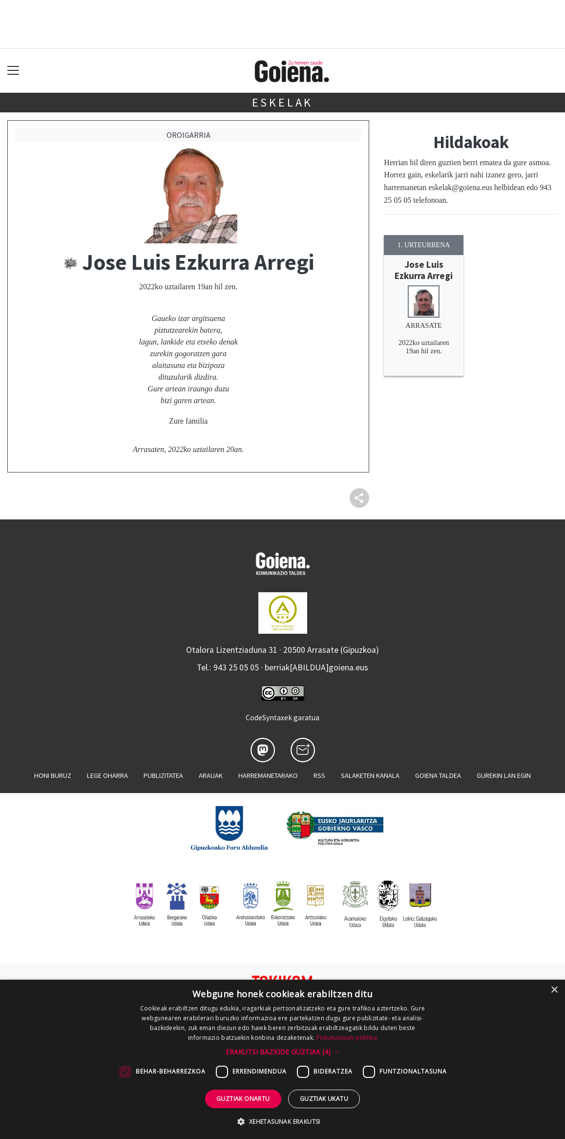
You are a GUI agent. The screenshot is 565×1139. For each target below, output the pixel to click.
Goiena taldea (438, 775)
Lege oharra (107, 775)
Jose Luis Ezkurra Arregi (424, 269)
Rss (319, 775)
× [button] (554, 990)
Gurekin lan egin (504, 775)
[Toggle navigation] (13, 70)
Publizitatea (163, 775)
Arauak (211, 775)
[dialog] (282, 1059)
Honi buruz (52, 775)
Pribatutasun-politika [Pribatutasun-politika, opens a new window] (346, 1037)
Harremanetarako (268, 775)
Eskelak (283, 102)
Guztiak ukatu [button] (324, 1099)
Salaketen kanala (370, 775)
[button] (282, 1052)
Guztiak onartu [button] (243, 1099)
